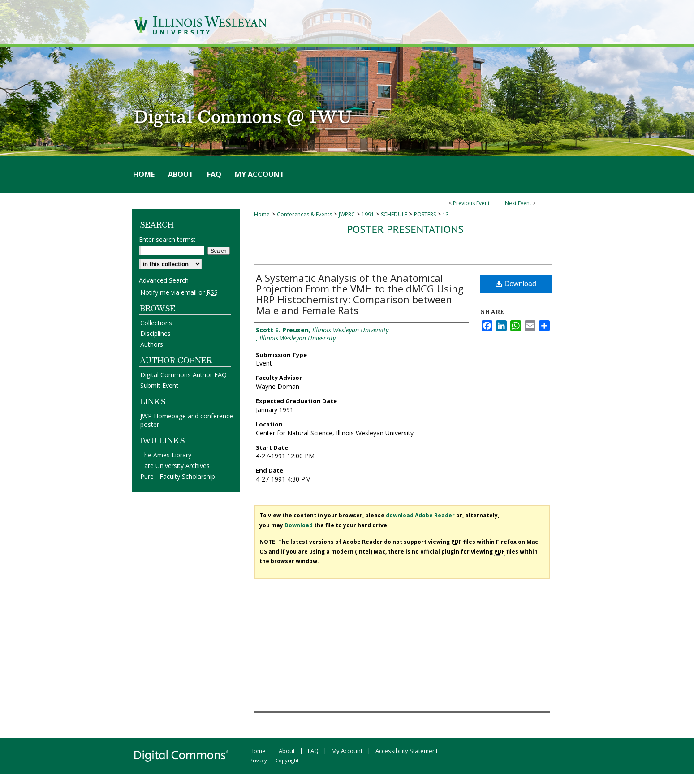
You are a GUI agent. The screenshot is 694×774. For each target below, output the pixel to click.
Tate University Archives (175, 465)
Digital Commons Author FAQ (183, 374)
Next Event (518, 203)
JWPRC (347, 214)
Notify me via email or (179, 292)
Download (516, 284)
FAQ (313, 751)
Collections (156, 322)
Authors (151, 344)
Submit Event (159, 385)
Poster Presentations (405, 229)
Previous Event (471, 203)
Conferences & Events (305, 214)
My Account (347, 751)
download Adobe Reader (420, 515)
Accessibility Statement (406, 751)
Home (262, 214)
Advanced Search (164, 280)
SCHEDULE (395, 214)
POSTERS (425, 214)
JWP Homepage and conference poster (186, 420)
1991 (368, 214)
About (287, 751)
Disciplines (155, 333)
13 (446, 214)
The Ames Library (165, 455)
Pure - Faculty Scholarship (177, 476)
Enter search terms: (167, 239)
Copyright (287, 760)
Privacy (258, 760)
